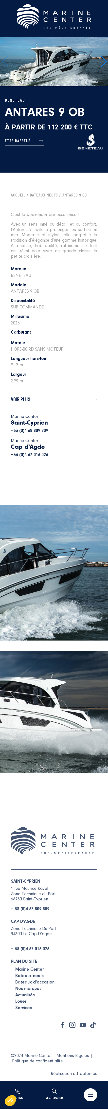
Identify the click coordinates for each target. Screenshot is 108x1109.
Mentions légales (72, 1056)
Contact (18, 1094)
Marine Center (29, 969)
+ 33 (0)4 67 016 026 (30, 949)
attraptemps (85, 1074)
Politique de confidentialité (37, 1061)
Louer (20, 1002)
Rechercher (54, 1094)
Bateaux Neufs (44, 194)
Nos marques (28, 989)
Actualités (25, 995)
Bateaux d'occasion (34, 982)
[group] (54, 61)
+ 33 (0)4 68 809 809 (30, 909)
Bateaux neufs (29, 976)
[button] (103, 61)
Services (23, 1008)
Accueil (18, 194)
